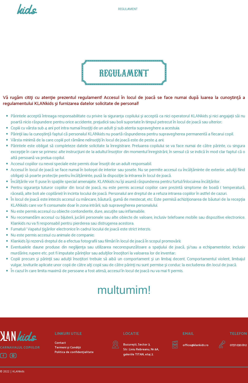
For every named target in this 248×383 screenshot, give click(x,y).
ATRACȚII (68, 9)
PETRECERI (104, 9)
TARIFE (85, 9)
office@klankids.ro (195, 345)
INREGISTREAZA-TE (175, 9)
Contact (60, 342)
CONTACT (201, 9)
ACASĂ (51, 9)
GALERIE (149, 9)
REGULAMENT (128, 9)
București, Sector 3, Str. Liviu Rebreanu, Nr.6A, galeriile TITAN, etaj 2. (141, 349)
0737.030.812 (238, 345)
